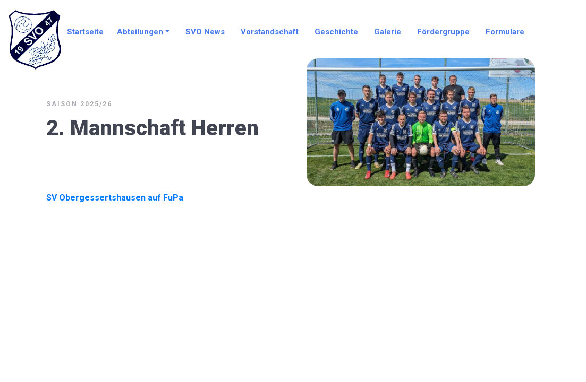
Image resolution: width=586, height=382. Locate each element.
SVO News (205, 32)
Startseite (85, 32)
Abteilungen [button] (140, 32)
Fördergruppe (443, 32)
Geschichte (336, 32)
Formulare (505, 32)
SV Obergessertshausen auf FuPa (114, 198)
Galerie (387, 32)
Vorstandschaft (270, 32)
